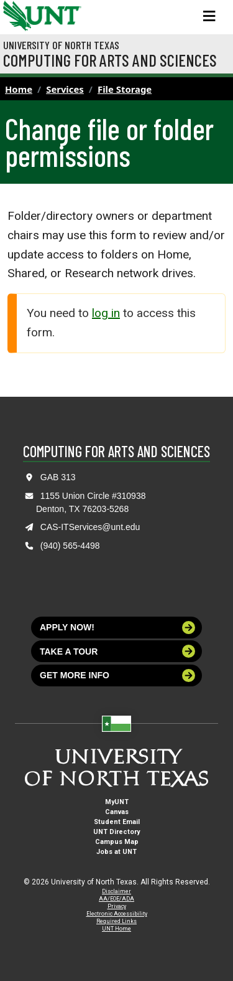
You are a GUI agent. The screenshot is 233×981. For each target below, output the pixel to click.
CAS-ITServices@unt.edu (90, 527)
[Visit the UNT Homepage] (62, 11)
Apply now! (117, 627)
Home (18, 89)
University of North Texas (61, 45)
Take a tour (117, 651)
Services (65, 89)
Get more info (117, 675)
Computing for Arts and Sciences (110, 60)
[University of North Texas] (15, 14)
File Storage (125, 89)
